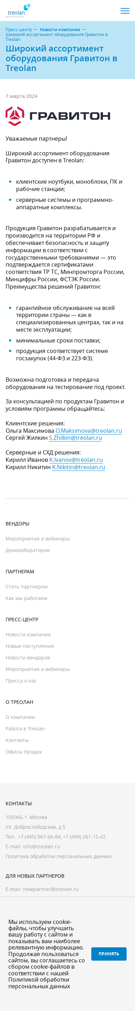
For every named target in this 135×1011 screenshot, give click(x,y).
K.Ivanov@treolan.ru (76, 460)
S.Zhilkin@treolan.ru (75, 437)
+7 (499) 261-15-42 (84, 836)
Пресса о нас (21, 680)
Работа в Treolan (25, 728)
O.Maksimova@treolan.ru (89, 430)
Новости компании (60, 29)
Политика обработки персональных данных (59, 856)
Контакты (17, 740)
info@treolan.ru (41, 846)
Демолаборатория (28, 550)
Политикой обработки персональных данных (39, 983)
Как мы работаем (26, 598)
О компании (20, 717)
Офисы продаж (24, 751)
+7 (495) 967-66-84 (39, 836)
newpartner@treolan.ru (51, 889)
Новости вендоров (28, 657)
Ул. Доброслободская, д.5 (35, 826)
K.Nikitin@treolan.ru (78, 467)
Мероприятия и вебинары (38, 538)
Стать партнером (27, 586)
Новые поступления (30, 646)
